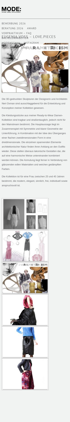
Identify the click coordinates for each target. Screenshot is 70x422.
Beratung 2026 (12, 28)
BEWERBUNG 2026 (14, 24)
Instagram (31, 43)
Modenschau (11, 43)
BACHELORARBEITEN (15, 38)
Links (25, 48)
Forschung (10, 48)
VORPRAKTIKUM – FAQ (17, 33)
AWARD (31, 28)
